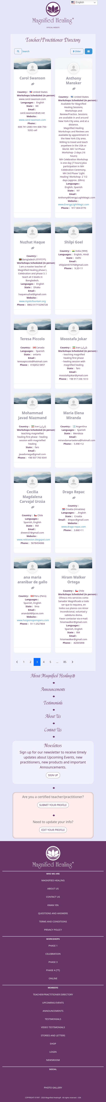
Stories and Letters (53, 1035)
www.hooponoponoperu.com (33, 620)
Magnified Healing (53, 880)
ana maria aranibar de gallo (32, 579)
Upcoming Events (53, 1002)
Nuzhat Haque (32, 242)
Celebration (53, 953)
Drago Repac (74, 491)
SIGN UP (53, 775)
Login (53, 1051)
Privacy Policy (53, 929)
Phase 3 (53, 962)
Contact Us (53, 730)
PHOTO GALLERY (53, 1087)
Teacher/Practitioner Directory (53, 994)
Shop (53, 1043)
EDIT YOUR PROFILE (53, 830)
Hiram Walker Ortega (73, 579)
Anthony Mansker (73, 80)
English (77, 2)
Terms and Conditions (53, 921)
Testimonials (53, 703)
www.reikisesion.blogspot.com (33, 539)
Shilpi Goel (73, 242)
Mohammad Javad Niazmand (32, 415)
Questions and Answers (53, 913)
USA (79, 1097)
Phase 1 (53, 945)
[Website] (33, 84)
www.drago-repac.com (73, 526)
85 (64, 662)
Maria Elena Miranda (73, 415)
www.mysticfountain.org (32, 301)
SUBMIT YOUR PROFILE (53, 805)
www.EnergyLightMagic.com (73, 204)
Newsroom (53, 1060)
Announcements (53, 689)
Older (77, 51)
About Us (53, 716)
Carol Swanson (32, 78)
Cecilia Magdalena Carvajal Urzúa (32, 496)
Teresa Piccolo (32, 338)
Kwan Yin (53, 905)
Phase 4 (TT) (53, 970)
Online (53, 978)
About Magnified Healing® (53, 676)
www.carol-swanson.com (32, 119)
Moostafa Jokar (73, 338)
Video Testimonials (53, 1027)
